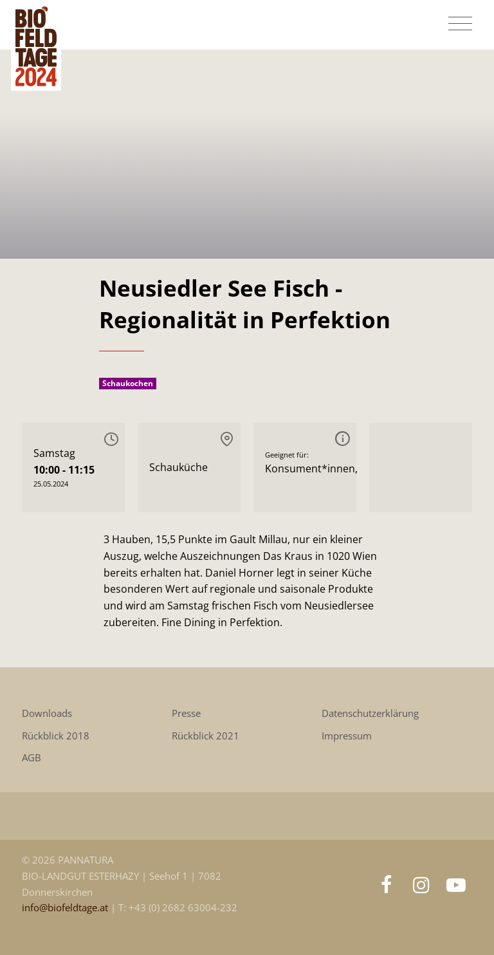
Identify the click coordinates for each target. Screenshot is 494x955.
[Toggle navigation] (460, 23)
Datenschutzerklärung (370, 713)
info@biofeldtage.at (66, 907)
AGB (31, 758)
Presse (186, 713)
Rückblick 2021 (205, 736)
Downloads (47, 713)
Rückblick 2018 (55, 736)
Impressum (347, 736)
